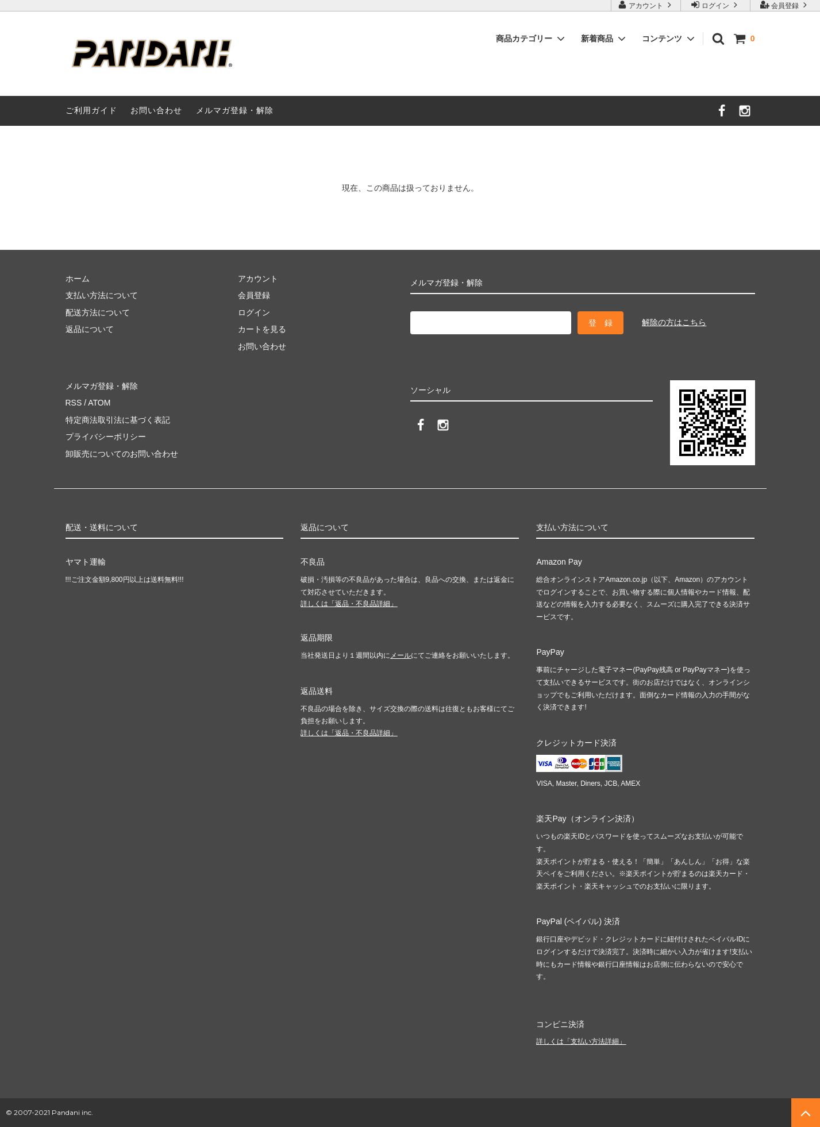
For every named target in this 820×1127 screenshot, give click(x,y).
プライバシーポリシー (106, 436)
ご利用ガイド (91, 110)
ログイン (716, 5)
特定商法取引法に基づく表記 (118, 419)
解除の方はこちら (674, 322)
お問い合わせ (156, 110)
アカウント (646, 5)
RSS (74, 402)
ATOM (99, 402)
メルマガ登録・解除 (235, 110)
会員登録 (785, 5)
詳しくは (349, 604)
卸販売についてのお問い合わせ (122, 453)
